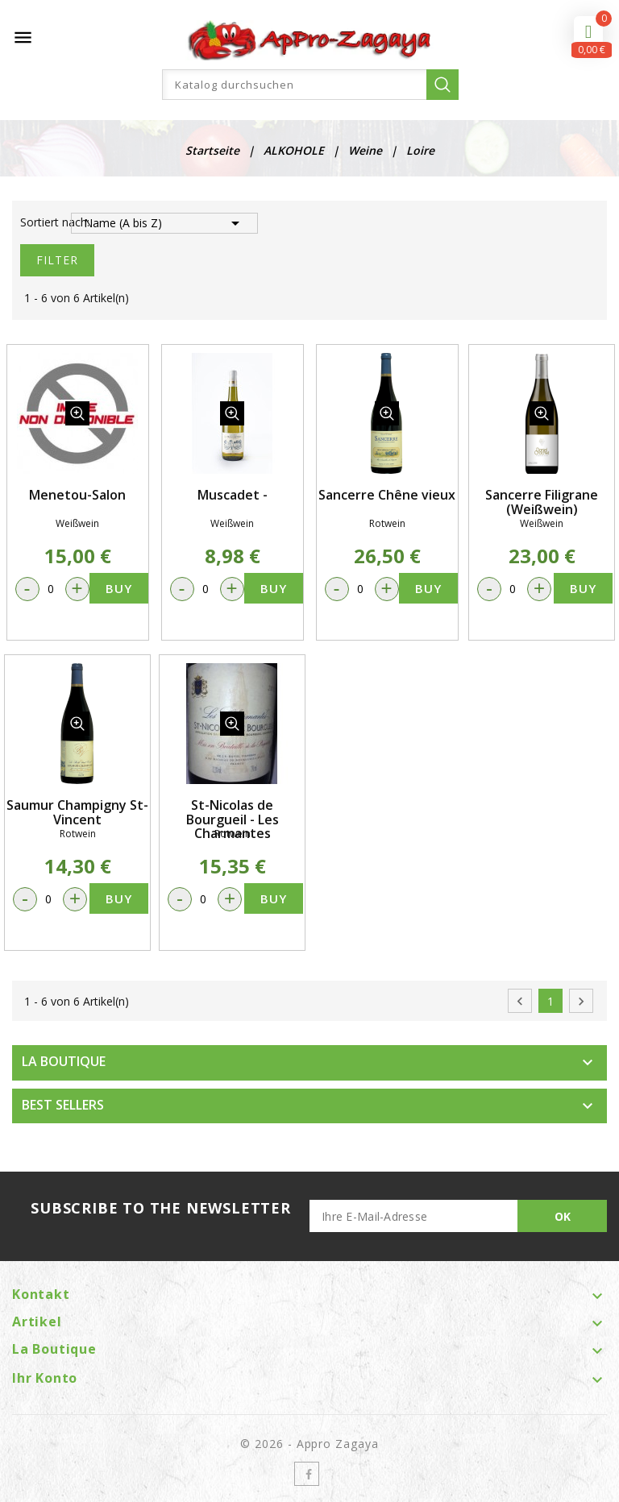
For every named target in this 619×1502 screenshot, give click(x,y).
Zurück (520, 1001)
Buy (119, 588)
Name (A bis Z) (164, 223)
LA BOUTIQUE (64, 1061)
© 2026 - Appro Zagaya (310, 1443)
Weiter (581, 1001)
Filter (57, 260)
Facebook (306, 1474)
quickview (77, 413)
